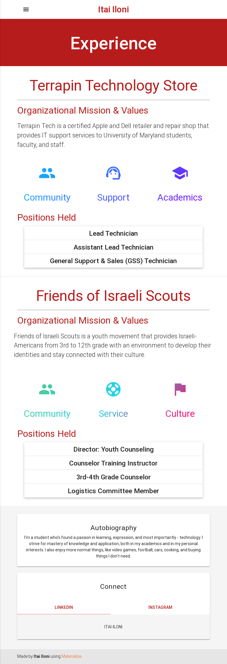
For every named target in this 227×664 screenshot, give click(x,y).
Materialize (71, 656)
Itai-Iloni (113, 626)
